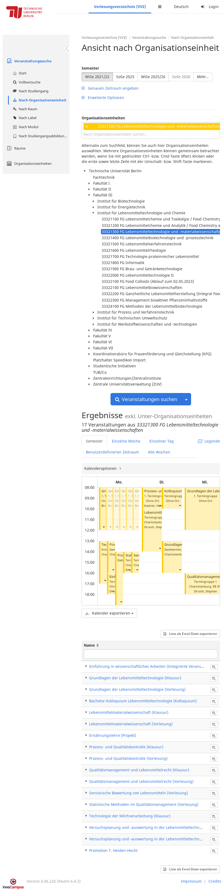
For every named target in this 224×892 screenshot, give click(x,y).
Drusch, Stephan (155, 527)
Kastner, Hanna (155, 506)
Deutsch (181, 6)
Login (209, 6)
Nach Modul (25, 126)
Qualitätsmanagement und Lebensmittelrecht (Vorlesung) (141, 781)
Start (19, 73)
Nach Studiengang (30, 91)
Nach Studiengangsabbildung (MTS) (41, 136)
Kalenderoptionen (101, 468)
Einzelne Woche (126, 441)
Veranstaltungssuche (28, 61)
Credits (214, 881)
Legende (209, 441)
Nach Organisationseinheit (39, 100)
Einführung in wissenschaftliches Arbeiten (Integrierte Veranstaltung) (152, 666)
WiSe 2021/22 (97, 76)
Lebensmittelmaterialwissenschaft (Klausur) (128, 712)
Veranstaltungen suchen (146, 399)
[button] (103, 527)
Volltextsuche (26, 82)
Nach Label (24, 117)
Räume (15, 148)
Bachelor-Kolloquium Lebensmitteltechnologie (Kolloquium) (143, 700)
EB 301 (217, 586)
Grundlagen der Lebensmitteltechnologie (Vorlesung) (137, 689)
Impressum (191, 881)
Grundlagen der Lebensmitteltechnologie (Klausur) (135, 677)
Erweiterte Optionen (103, 97)
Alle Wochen (159, 452)
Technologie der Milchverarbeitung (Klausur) (129, 815)
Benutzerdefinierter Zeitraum (112, 452)
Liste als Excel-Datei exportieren (190, 633)
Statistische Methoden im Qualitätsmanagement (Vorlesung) (143, 804)
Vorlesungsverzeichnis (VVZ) (120, 6)
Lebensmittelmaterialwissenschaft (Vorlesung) (131, 723)
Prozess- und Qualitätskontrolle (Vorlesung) (128, 758)
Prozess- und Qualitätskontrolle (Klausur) (126, 746)
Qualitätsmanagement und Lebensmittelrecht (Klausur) (139, 769)
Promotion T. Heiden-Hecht (113, 850)
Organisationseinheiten (28, 163)
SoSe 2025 (125, 76)
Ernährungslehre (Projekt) (112, 735)
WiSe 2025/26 (153, 76)
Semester (90, 68)
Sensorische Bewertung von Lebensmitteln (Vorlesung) (138, 792)
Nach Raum (24, 108)
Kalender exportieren (109, 613)
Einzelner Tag (161, 441)
